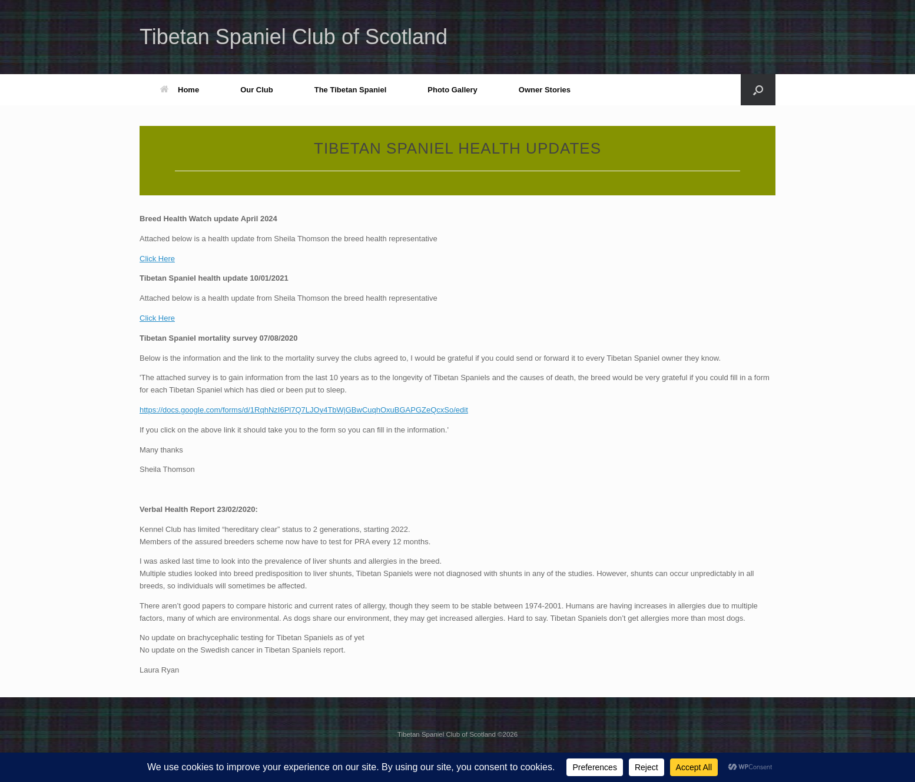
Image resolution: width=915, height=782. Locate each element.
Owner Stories (545, 89)
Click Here (157, 258)
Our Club (256, 89)
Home (179, 89)
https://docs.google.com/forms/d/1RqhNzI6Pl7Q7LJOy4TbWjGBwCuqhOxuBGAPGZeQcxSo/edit (304, 409)
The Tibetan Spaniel (350, 89)
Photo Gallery (452, 89)
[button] (758, 89)
